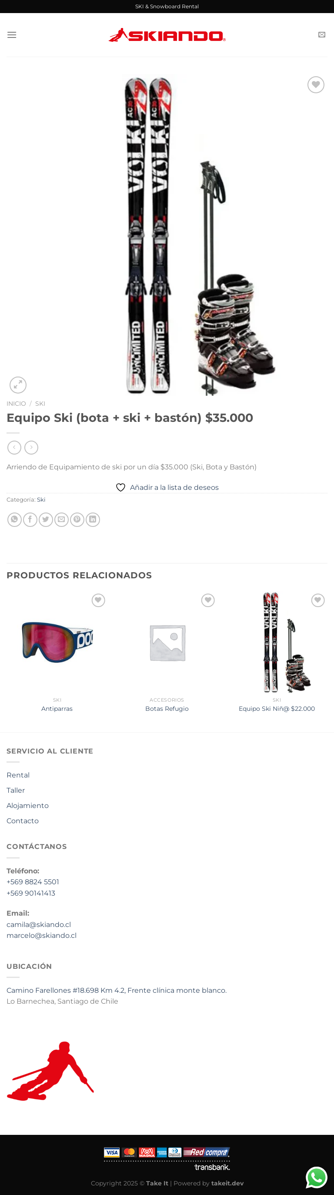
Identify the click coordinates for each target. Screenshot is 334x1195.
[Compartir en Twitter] (46, 520)
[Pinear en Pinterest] (77, 520)
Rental (18, 775)
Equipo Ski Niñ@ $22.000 (277, 709)
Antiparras (57, 709)
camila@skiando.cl (39, 924)
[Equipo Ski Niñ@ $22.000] (276, 642)
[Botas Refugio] (166, 642)
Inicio (16, 403)
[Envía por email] (61, 520)
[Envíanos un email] (321, 35)
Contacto (23, 821)
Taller (16, 790)
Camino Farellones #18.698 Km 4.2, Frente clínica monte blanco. (117, 990)
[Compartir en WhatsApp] (14, 520)
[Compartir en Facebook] (30, 520)
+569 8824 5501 (33, 882)
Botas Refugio (167, 709)
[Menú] (12, 34)
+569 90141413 (31, 893)
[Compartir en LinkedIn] (93, 520)
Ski (40, 403)
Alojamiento (28, 805)
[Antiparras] (57, 642)
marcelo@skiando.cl (42, 935)
